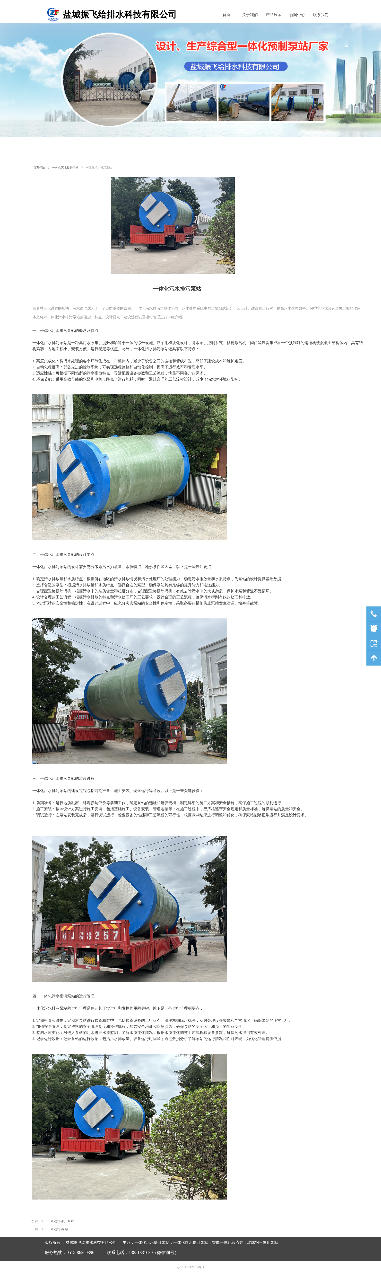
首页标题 (39, 167)
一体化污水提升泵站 (65, 167)
